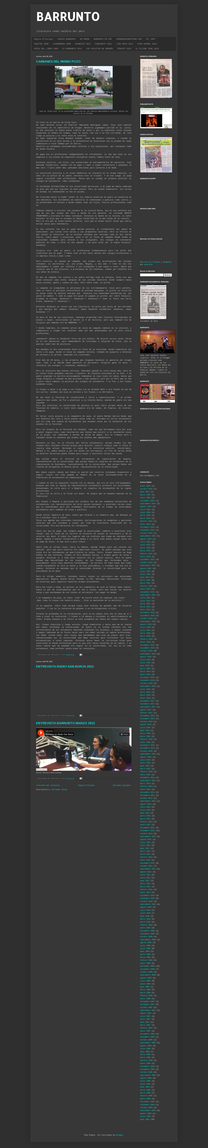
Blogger (119, 1135)
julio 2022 (145, 571)
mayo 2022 (145, 577)
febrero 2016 (146, 739)
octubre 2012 (146, 834)
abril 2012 (145, 851)
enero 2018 (145, 698)
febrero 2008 (146, 996)
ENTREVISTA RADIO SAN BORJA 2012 (65, 666)
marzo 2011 (145, 887)
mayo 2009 (145, 951)
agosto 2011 (146, 872)
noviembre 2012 (147, 831)
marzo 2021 (145, 607)
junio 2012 (145, 845)
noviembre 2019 (147, 648)
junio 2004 (145, 1116)
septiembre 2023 (148, 536)
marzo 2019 (145, 672)
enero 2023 (145, 557)
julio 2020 (145, 627)
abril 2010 (145, 919)
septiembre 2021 (148, 595)
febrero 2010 (146, 925)
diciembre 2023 (147, 527)
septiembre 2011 (148, 869)
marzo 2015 (145, 769)
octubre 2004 (146, 1108)
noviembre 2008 (147, 969)
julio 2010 (145, 910)
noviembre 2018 (147, 680)
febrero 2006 (146, 1061)
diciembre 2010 (147, 896)
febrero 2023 (146, 554)
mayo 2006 (145, 1052)
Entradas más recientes (48, 785)
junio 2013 (145, 810)
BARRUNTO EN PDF (103, 39)
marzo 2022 (145, 583)
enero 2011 (145, 893)
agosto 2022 (146, 569)
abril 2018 (145, 692)
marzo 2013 (145, 819)
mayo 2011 (145, 881)
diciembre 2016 (147, 716)
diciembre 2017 (147, 701)
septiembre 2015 (148, 754)
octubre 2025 (146, 489)
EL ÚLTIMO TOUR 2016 (147, 49)
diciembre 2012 (147, 828)
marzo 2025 (145, 495)
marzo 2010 (145, 922)
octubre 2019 (146, 651)
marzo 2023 (145, 551)
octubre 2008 (146, 972)
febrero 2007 (146, 1028)
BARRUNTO (68, 16)
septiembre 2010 (148, 904)
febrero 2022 (146, 586)
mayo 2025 (145, 492)
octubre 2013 (146, 798)
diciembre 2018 (147, 678)
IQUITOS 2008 (41, 44)
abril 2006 (145, 1055)
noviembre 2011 (147, 863)
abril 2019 (145, 669)
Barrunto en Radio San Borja (52, 772)
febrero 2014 (146, 786)
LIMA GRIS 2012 (124, 44)
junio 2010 (145, 913)
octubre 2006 (146, 1040)
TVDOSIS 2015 (124, 49)
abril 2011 (145, 884)
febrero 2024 (146, 521)
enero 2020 (145, 642)
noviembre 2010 (147, 898)
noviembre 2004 (147, 1105)
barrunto (38, 772)
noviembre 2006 (147, 1037)
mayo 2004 (145, 1120)
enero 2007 (145, 1031)
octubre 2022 (146, 563)
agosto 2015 (146, 757)
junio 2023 (145, 545)
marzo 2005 (145, 1093)
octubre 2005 (146, 1072)
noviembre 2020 (147, 616)
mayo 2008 (145, 987)
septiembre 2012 (148, 837)
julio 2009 (145, 946)
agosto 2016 (146, 725)
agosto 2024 (146, 507)
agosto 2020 (146, 624)
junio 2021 (145, 601)
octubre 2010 (146, 901)
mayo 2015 (145, 766)
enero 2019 (145, 675)
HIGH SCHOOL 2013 (147, 44)
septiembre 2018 (148, 686)
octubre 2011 (146, 866)
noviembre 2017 (147, 704)
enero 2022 (145, 589)
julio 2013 (145, 807)
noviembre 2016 (147, 719)
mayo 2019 (145, 666)
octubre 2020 (146, 619)
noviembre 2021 (147, 592)
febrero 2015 (146, 772)
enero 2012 (145, 860)
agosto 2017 (146, 710)
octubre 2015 (146, 751)
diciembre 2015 (147, 745)
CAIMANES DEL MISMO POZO (58, 61)
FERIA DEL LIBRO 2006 (46, 49)
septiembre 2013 (148, 801)
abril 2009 (145, 955)
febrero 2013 (146, 822)
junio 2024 (145, 513)
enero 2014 (145, 790)
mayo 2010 (145, 916)
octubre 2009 (146, 937)
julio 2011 (145, 875)
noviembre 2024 (147, 501)
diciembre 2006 (147, 1034)
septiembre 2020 (148, 622)
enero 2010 (145, 928)
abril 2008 (145, 990)
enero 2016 (145, 742)
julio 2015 (145, 760)
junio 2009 (145, 949)
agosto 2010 (146, 907)
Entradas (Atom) (59, 790)
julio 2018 (145, 689)
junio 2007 (145, 1019)
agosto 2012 (146, 839)
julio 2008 (145, 981)
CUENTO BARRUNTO (66, 39)
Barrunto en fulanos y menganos (155, 262)
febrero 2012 (146, 857)
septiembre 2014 (148, 781)
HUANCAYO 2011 (83, 44)
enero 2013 (145, 825)
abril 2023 (145, 548)
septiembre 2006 (148, 1043)
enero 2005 (145, 1099)
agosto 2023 (146, 539)
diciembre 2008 (147, 966)
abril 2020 (145, 633)
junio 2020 (145, 630)
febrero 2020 (146, 639)
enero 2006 (145, 1063)
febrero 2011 (146, 890)
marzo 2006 (145, 1058)
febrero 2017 (146, 713)
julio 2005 (145, 1081)
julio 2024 (145, 510)
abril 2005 (145, 1090)
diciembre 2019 (147, 645)
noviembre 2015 (147, 748)
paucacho (148, 265)
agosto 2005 (146, 1078)
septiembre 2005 (148, 1075)
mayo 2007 (145, 1022)
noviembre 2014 (147, 778)
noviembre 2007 (147, 1005)
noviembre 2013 (147, 795)
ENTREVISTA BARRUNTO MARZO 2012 (65, 723)
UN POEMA (84, 39)
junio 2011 (145, 878)
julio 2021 (145, 598)
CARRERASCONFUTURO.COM (129, 39)
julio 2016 (145, 728)
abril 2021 (145, 604)
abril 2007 (145, 1025)
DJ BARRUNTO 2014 (72, 49)
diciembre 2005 (147, 1066)
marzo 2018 (145, 695)
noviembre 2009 (147, 934)
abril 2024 (145, 515)
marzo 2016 (145, 736)
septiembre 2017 (148, 707)
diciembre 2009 (147, 931)
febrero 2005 (146, 1096)
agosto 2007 (146, 1013)
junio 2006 (145, 1049)
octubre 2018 (146, 683)
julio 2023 (145, 542)
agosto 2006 (146, 1046)
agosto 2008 (146, 978)
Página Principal (43, 39)
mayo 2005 (145, 1087)
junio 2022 (145, 574)
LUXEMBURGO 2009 (62, 44)
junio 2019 (145, 663)
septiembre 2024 (148, 504)
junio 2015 (145, 763)
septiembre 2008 (148, 975)
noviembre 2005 (147, 1069)
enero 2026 (145, 486)
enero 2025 (145, 498)
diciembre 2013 (147, 792)
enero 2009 (145, 963)
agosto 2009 (146, 943)
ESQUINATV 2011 (103, 44)
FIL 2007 (150, 39)
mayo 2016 (145, 731)
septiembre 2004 (148, 1111)
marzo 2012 (145, 854)
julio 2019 (145, 660)
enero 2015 (145, 775)
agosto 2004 (146, 1114)
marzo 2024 (145, 518)
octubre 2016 (146, 722)
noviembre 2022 (147, 560)
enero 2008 (145, 999)
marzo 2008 (145, 993)
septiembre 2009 (148, 940)
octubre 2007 (146, 1008)
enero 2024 (145, 524)
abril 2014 (145, 784)
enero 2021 (145, 610)
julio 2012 (145, 843)
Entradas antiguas (122, 785)
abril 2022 (145, 580)
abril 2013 (145, 816)
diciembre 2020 (147, 613)
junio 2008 (145, 984)
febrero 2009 (146, 960)
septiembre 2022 (148, 566)
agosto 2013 (146, 804)
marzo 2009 (145, 957)
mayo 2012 (145, 848)
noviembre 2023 (147, 530)
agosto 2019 (146, 657)
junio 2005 (145, 1084)
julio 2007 (145, 1016)
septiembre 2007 (148, 1010)
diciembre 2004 (147, 1102)
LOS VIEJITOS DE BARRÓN (99, 49)
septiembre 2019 (148, 654)
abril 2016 (145, 733)
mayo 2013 (145, 813)
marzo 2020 (145, 636)
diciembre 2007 (147, 1002)
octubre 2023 (146, 533)
